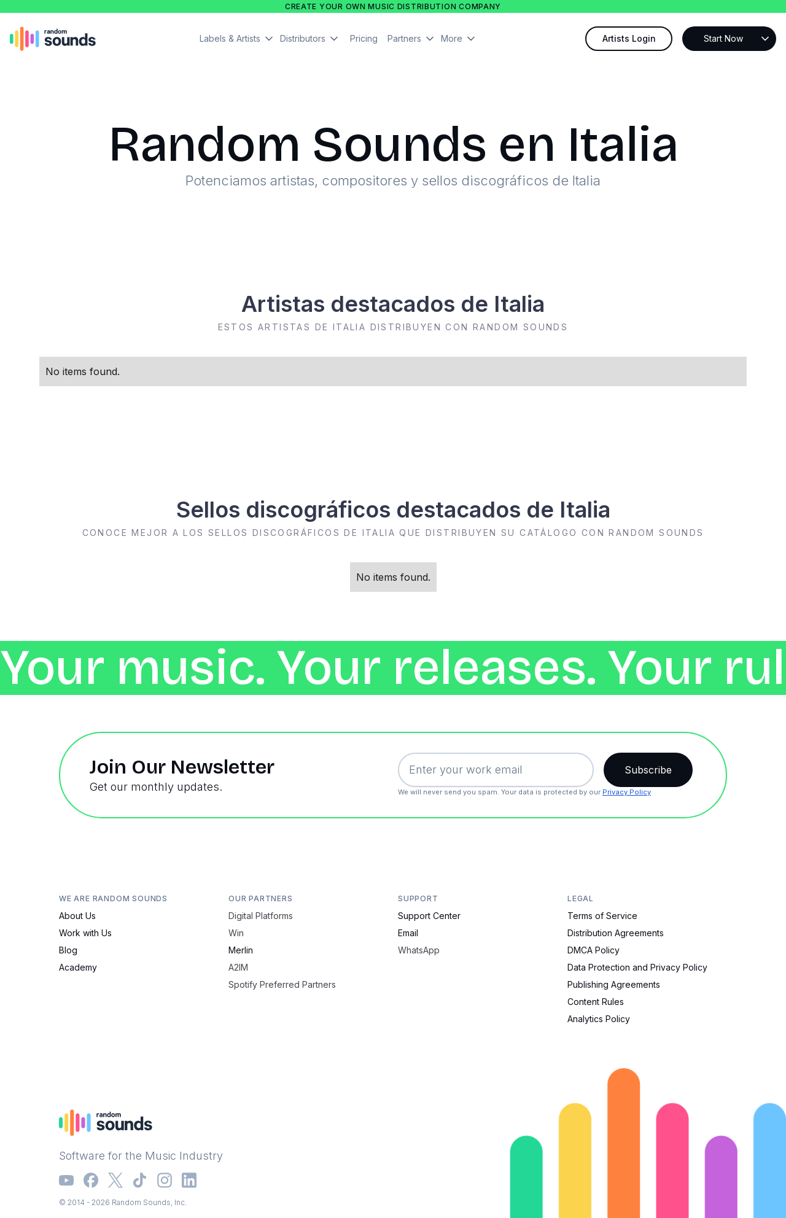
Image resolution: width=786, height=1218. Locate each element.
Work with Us (85, 933)
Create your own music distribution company (393, 6)
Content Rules (595, 1001)
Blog (68, 950)
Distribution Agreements (615, 933)
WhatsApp (419, 950)
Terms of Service (602, 915)
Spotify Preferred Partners (282, 984)
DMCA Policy (593, 950)
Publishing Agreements (613, 984)
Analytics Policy (598, 1019)
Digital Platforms (260, 915)
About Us (77, 915)
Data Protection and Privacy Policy (637, 967)
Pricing (364, 38)
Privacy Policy (626, 792)
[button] (240, 38)
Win (236, 933)
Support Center (429, 915)
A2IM (238, 967)
